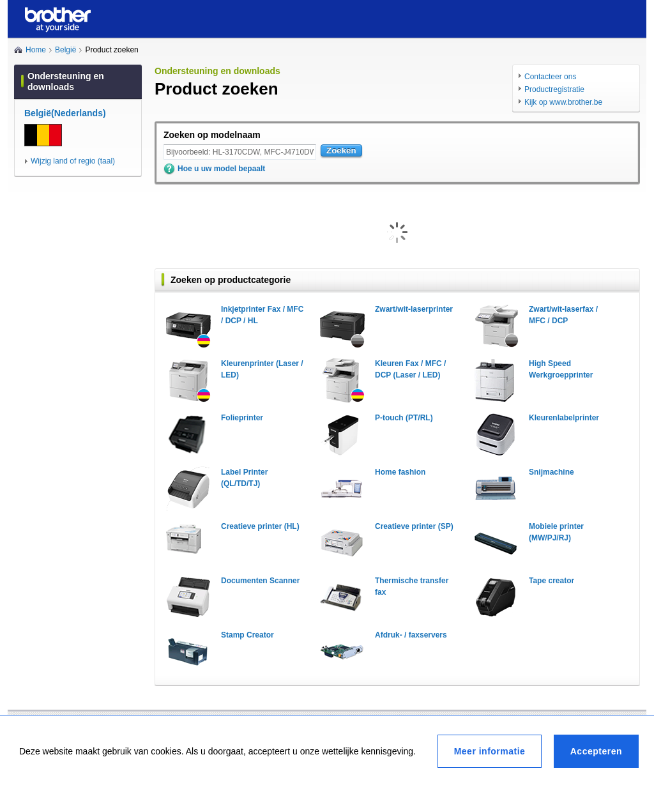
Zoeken (341, 150)
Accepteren (596, 751)
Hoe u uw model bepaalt (221, 168)
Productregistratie (554, 89)
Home (36, 49)
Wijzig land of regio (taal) (73, 161)
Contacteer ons (550, 76)
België (65, 49)
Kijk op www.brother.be (563, 102)
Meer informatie (490, 751)
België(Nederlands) (65, 113)
